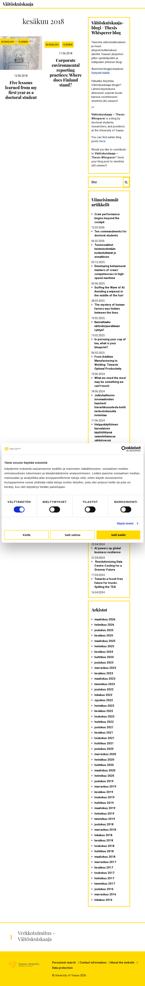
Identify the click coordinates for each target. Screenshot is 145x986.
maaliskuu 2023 (104, 678)
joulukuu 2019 (103, 781)
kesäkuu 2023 (103, 673)
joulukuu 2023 (103, 662)
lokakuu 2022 (103, 695)
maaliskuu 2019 (104, 808)
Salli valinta (72, 535)
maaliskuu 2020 (104, 770)
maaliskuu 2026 (104, 619)
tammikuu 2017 (104, 883)
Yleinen (23, 41)
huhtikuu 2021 (104, 743)
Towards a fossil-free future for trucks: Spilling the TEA (108, 583)
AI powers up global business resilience (107, 550)
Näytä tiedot (125, 523)
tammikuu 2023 (104, 684)
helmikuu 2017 (104, 878)
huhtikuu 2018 (104, 851)
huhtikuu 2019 (104, 803)
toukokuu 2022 (104, 716)
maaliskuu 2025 (104, 641)
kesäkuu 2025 (103, 635)
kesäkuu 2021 (103, 732)
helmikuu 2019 (104, 813)
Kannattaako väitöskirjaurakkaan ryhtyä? (107, 326)
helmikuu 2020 (104, 775)
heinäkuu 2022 (104, 705)
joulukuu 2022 (103, 689)
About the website (122, 962)
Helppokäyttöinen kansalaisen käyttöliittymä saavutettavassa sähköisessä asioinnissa (106, 434)
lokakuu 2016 (103, 900)
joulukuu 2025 (103, 630)
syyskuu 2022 (103, 700)
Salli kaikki (118, 535)
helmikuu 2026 (104, 624)
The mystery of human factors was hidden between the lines (109, 308)
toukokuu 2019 (104, 797)
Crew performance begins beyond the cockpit (107, 218)
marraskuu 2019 (105, 786)
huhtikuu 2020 (104, 765)
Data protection (62, 968)
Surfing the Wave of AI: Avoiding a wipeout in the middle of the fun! (109, 291)
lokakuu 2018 (103, 835)
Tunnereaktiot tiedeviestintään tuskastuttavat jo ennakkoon (105, 251)
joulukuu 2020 (103, 749)
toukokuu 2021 (104, 738)
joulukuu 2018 (103, 824)
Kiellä (26, 535)
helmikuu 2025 (104, 646)
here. (102, 141)
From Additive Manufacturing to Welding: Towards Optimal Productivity (107, 362)
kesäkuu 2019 (103, 792)
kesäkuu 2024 (103, 651)
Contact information (93, 962)
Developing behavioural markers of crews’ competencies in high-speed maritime (110, 272)
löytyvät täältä (100, 73)
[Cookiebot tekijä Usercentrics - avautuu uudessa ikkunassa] (124, 449)
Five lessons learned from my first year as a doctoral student (21, 90)
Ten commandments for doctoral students (110, 233)
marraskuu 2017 (105, 862)
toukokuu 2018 (104, 846)
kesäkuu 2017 (103, 867)
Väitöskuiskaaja (18, 4)
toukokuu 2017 (104, 873)
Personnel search (64, 962)
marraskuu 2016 (105, 894)
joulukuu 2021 (103, 727)
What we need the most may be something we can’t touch (110, 382)
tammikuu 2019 (104, 819)
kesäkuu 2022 (103, 711)
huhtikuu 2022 (104, 722)
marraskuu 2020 (105, 754)
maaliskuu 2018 (104, 856)
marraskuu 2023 (105, 668)
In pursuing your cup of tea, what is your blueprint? (110, 343)
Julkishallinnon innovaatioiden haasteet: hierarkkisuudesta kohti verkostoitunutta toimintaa (110, 405)
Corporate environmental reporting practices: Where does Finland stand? (66, 72)
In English (7, 41)
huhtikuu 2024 (104, 657)
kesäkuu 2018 (103, 840)
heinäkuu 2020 (104, 759)
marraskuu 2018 (105, 829)
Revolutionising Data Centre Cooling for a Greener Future (108, 565)
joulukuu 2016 (103, 889)
